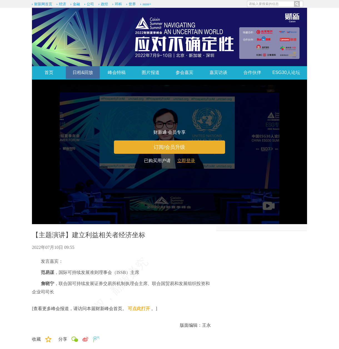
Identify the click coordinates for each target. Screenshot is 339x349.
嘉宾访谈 (218, 72)
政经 (104, 4)
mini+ (147, 4)
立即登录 (186, 160)
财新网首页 (43, 4)
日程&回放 (83, 72)
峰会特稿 (117, 72)
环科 (118, 4)
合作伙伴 (252, 72)
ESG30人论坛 (286, 72)
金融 (76, 4)
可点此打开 (139, 308)
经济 (62, 4)
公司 (90, 4)
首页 (48, 72)
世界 (132, 4)
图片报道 (150, 72)
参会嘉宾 (184, 72)
